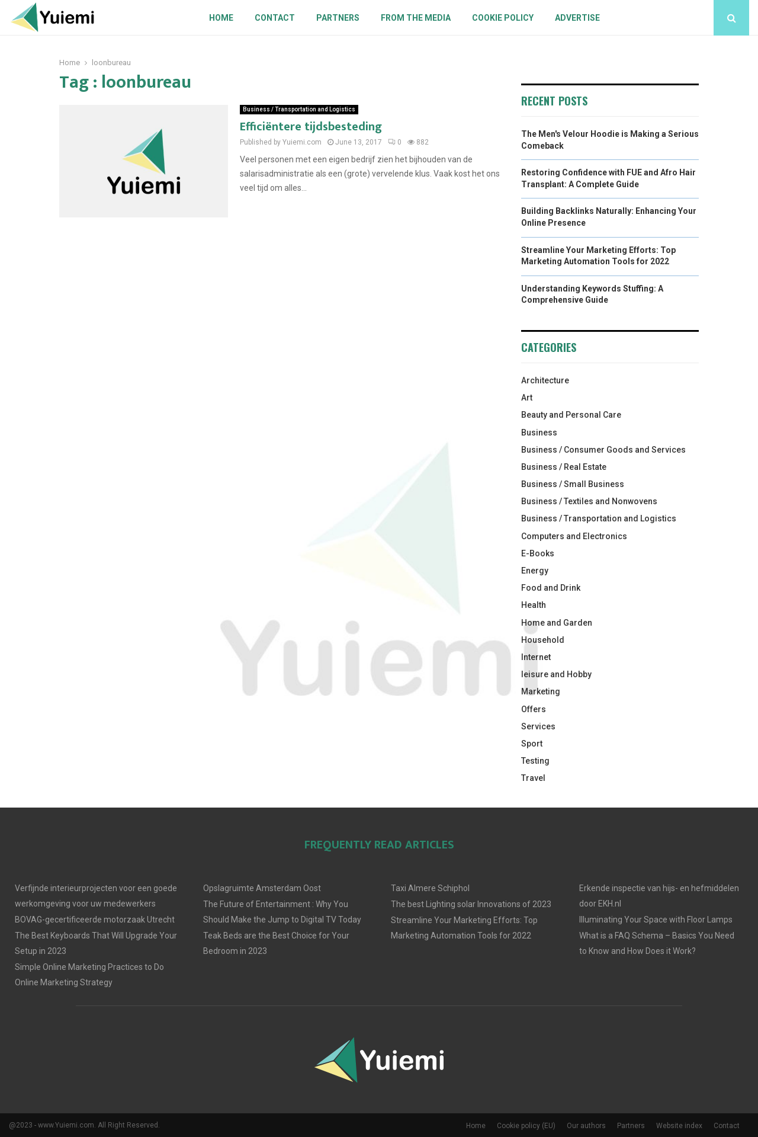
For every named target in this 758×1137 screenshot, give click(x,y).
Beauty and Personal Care (571, 414)
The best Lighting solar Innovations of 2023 (471, 904)
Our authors (586, 1126)
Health (533, 605)
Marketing (540, 691)
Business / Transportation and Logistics (299, 109)
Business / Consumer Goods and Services (603, 449)
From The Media (416, 18)
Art (526, 397)
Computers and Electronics (574, 536)
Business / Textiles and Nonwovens (589, 501)
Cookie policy (503, 18)
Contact (275, 18)
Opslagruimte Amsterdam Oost (262, 888)
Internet (536, 657)
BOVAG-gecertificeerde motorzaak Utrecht (95, 919)
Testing (535, 761)
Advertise (577, 18)
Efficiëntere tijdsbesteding (311, 127)
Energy (534, 570)
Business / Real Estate (563, 467)
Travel (533, 778)
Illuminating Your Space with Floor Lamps (656, 919)
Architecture (545, 380)
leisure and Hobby (556, 674)
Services (538, 726)
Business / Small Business (572, 484)
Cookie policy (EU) (526, 1126)
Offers (533, 709)
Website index (679, 1126)
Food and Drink (550, 587)
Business (539, 432)
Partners (337, 18)
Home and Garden (556, 622)
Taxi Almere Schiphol (430, 888)
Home (221, 18)
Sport (531, 743)
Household (542, 640)
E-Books (537, 553)
